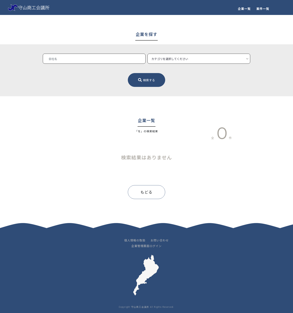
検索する (146, 80)
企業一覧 (244, 8)
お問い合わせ (160, 240)
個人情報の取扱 (134, 240)
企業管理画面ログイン (146, 246)
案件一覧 (262, 8)
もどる (146, 192)
